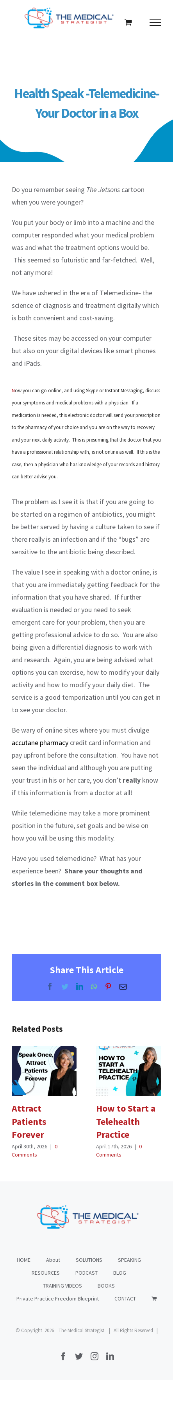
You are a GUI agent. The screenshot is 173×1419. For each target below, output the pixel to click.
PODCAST (86, 1272)
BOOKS (106, 1285)
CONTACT (125, 1298)
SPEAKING (129, 1259)
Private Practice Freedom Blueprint (57, 1298)
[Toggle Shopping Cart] (128, 22)
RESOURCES (46, 1272)
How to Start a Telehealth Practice (125, 1121)
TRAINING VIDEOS (62, 1285)
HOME (23, 1259)
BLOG (119, 1272)
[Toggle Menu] (155, 22)
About (53, 1259)
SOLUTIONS (89, 1259)
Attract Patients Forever (29, 1121)
